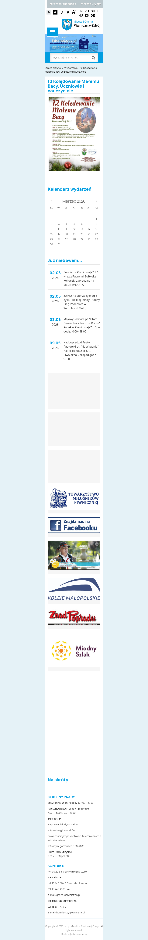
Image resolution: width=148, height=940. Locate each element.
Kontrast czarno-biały (55, 12)
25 (66, 239)
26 (74, 239)
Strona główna (53, 68)
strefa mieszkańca (63, 4)
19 (74, 234)
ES (87, 15)
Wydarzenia (70, 68)
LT (98, 11)
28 (89, 239)
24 (59, 239)
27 (82, 239)
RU (86, 11)
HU (80, 15)
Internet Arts (80, 934)
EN (80, 11)
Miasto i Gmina (87, 24)
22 (96, 234)
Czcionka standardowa (68, 12)
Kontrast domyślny (48, 12)
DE (93, 15)
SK (93, 11)
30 (51, 244)
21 (89, 234)
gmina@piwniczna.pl (68, 895)
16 (51, 234)
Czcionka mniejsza (63, 12)
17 (59, 234)
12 (74, 229)
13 (82, 229)
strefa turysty (91, 4)
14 (89, 229)
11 (66, 229)
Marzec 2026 (73, 201)
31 (59, 244)
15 (96, 229)
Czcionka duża (74, 12)
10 (59, 229)
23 (51, 239)
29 (96, 239)
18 (67, 234)
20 (82, 234)
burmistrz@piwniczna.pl (70, 913)
